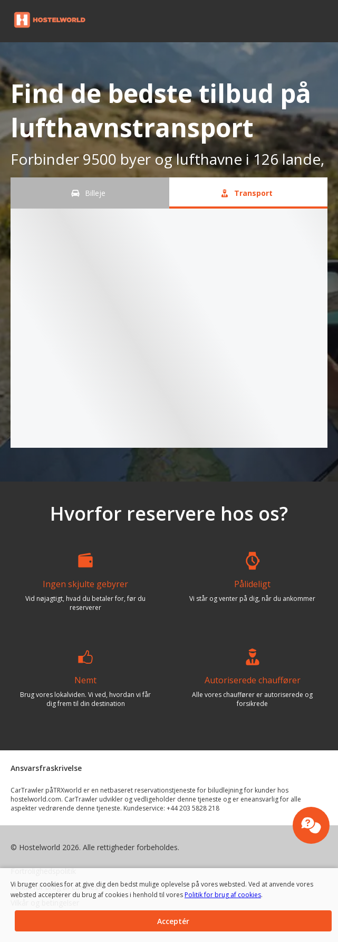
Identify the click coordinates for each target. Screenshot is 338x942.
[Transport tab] (248, 193)
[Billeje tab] (90, 193)
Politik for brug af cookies (216, 894)
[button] (326, 21)
